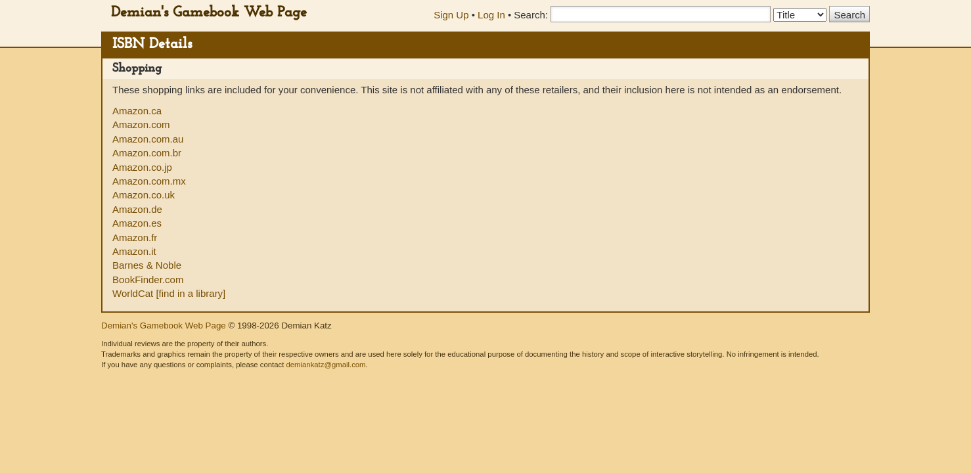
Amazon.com (141, 124)
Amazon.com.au (147, 139)
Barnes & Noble (146, 265)
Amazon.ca (137, 110)
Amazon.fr (134, 237)
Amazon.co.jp (142, 167)
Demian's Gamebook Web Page (209, 12)
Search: (531, 14)
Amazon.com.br (146, 152)
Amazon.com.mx (149, 181)
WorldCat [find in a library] (168, 293)
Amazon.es (137, 223)
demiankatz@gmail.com (325, 365)
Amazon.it (134, 251)
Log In (491, 14)
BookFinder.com (147, 279)
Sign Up (451, 14)
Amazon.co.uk (143, 194)
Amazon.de (137, 209)
